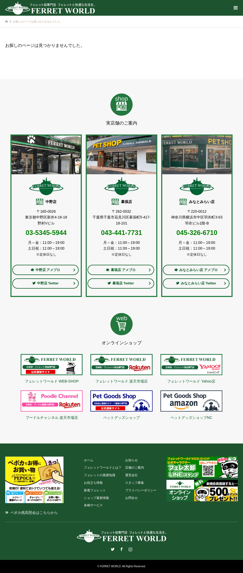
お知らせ (131, 460)
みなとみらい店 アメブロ (196, 270)
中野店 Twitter (45, 283)
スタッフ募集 (134, 483)
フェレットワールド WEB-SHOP (52, 381)
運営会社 (131, 475)
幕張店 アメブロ (121, 270)
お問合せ (131, 498)
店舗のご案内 (134, 467)
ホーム (88, 460)
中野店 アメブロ (45, 270)
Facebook (121, 549)
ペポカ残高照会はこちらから (34, 512)
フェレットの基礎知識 (99, 475)
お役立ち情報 (93, 483)
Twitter (112, 549)
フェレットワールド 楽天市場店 (121, 381)
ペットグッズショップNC (191, 417)
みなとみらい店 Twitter (196, 283)
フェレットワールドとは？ (103, 467)
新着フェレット (95, 490)
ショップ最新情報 (96, 498)
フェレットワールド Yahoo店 (191, 381)
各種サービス (93, 505)
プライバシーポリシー (141, 490)
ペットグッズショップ (121, 417)
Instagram (130, 549)
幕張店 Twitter (121, 283)
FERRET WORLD (110, 566)
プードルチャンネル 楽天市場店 (52, 417)
